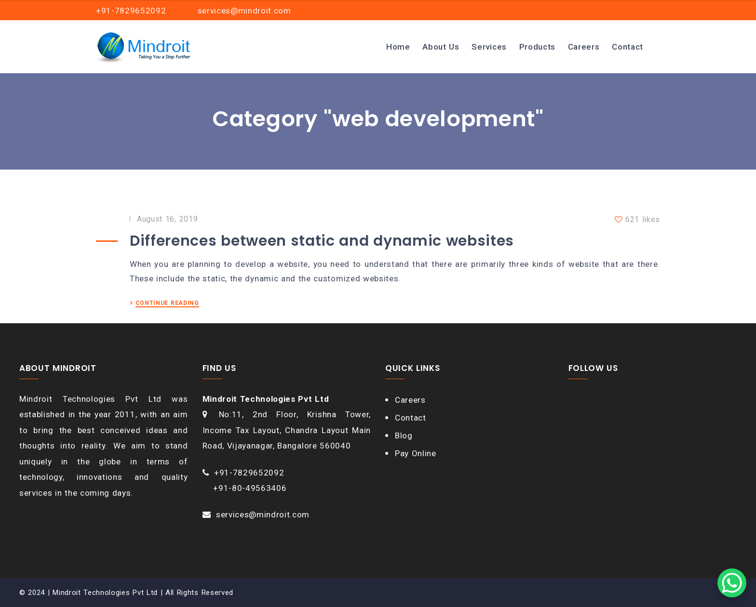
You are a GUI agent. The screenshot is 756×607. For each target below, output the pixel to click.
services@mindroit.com (263, 514)
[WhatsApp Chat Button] (731, 582)
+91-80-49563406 (249, 488)
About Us (440, 47)
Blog (404, 435)
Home (398, 47)
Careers (584, 47)
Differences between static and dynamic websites (322, 241)
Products (537, 47)
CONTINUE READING (167, 303)
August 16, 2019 (167, 219)
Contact (627, 47)
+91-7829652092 (249, 472)
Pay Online (415, 453)
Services (489, 47)
